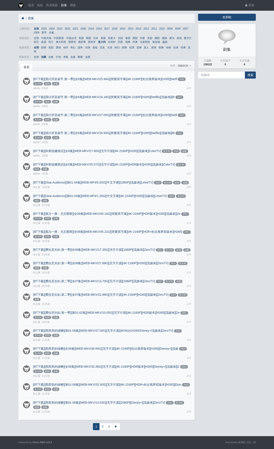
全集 (51, 56)
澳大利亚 (61, 41)
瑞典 (127, 41)
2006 (36, 32)
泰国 (127, 38)
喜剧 (51, 47)
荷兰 (51, 41)
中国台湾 (71, 38)
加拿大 (112, 38)
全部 (36, 28)
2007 (185, 28)
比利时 (112, 41)
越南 (164, 41)
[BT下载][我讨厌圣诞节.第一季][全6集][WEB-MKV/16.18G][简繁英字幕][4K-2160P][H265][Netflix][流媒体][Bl (104, 97)
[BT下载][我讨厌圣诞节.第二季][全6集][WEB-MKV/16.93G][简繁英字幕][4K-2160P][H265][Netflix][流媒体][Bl (104, 133)
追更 (87, 56)
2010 (162, 28)
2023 (59, 28)
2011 (154, 28)
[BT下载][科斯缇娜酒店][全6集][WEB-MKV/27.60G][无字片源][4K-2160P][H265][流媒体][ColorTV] (97, 151)
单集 (65, 56)
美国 (81, 38)
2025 (44, 28)
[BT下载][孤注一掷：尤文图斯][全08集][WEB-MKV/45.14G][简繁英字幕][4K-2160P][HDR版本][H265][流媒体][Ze (106, 213)
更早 (44, 32)
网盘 (73, 5)
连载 (43, 56)
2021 (75, 28)
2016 (115, 28)
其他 (179, 38)
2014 (130, 28)
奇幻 (73, 47)
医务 (153, 47)
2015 (122, 28)
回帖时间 (183, 65)
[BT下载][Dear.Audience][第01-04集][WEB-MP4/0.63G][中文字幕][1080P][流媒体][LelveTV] (93, 182)
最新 (27, 67)
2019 (91, 28)
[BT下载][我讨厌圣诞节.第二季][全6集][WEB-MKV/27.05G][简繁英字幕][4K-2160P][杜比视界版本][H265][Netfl (105, 115)
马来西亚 (145, 41)
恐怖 (139, 47)
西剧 (135, 38)
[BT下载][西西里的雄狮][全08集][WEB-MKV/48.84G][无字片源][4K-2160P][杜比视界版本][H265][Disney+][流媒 (106, 348)
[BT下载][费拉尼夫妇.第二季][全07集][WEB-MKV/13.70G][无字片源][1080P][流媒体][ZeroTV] (94, 281)
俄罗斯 (82, 41)
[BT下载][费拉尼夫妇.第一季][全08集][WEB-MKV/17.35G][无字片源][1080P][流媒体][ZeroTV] (94, 249)
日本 (95, 38)
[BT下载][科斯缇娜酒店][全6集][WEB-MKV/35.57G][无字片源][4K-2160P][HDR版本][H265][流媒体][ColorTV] (104, 164)
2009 (170, 28)
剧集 (64, 5)
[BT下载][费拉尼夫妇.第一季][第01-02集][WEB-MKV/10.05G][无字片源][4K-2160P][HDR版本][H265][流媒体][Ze (106, 312)
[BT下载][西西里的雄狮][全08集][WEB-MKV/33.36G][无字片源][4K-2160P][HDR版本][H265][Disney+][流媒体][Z (106, 366)
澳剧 (157, 38)
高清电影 (52, 5)
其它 (36, 41)
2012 (146, 28)
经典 (183, 47)
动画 (168, 47)
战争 (80, 47)
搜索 (250, 75)
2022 (67, 28)
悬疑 (95, 47)
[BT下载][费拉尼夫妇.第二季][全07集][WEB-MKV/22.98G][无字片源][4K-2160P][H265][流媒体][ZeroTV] (100, 294)
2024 (52, 28)
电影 (40, 5)
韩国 (88, 38)
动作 (65, 47)
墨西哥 (72, 41)
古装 (109, 47)
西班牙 (92, 41)
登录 (249, 5)
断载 (80, 56)
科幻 (117, 47)
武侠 (87, 47)
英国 (103, 38)
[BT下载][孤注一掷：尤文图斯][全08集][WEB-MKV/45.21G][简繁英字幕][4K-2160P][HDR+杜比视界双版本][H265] (107, 231)
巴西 (120, 41)
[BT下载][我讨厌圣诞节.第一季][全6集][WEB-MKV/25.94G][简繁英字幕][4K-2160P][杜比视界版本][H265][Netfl (105, 79)
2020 (83, 28)
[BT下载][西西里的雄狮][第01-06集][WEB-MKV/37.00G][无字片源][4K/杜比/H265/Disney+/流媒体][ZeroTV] (103, 330)
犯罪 (131, 47)
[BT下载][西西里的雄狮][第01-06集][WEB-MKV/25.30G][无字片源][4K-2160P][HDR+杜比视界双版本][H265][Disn (107, 384)
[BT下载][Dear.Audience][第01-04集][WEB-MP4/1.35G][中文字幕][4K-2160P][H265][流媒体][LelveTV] (100, 196)
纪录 (176, 47)
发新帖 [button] (226, 17)
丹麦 (135, 41)
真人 (146, 47)
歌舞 (161, 47)
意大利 (102, 41)
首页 (31, 5)
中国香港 (59, 38)
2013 (138, 28)
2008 (177, 28)
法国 (120, 38)
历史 (102, 47)
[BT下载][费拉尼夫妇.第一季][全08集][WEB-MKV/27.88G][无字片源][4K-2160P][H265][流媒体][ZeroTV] (100, 263)
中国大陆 (46, 38)
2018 (99, 28)
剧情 (43, 47)
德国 (164, 38)
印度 (142, 38)
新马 (171, 38)
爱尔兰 (188, 38)
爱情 (58, 47)
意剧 (149, 38)
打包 (58, 56)
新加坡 (156, 41)
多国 (43, 41)
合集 (51, 32)
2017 (107, 28)
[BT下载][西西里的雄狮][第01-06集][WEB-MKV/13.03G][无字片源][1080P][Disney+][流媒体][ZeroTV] (99, 402)
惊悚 (124, 47)
